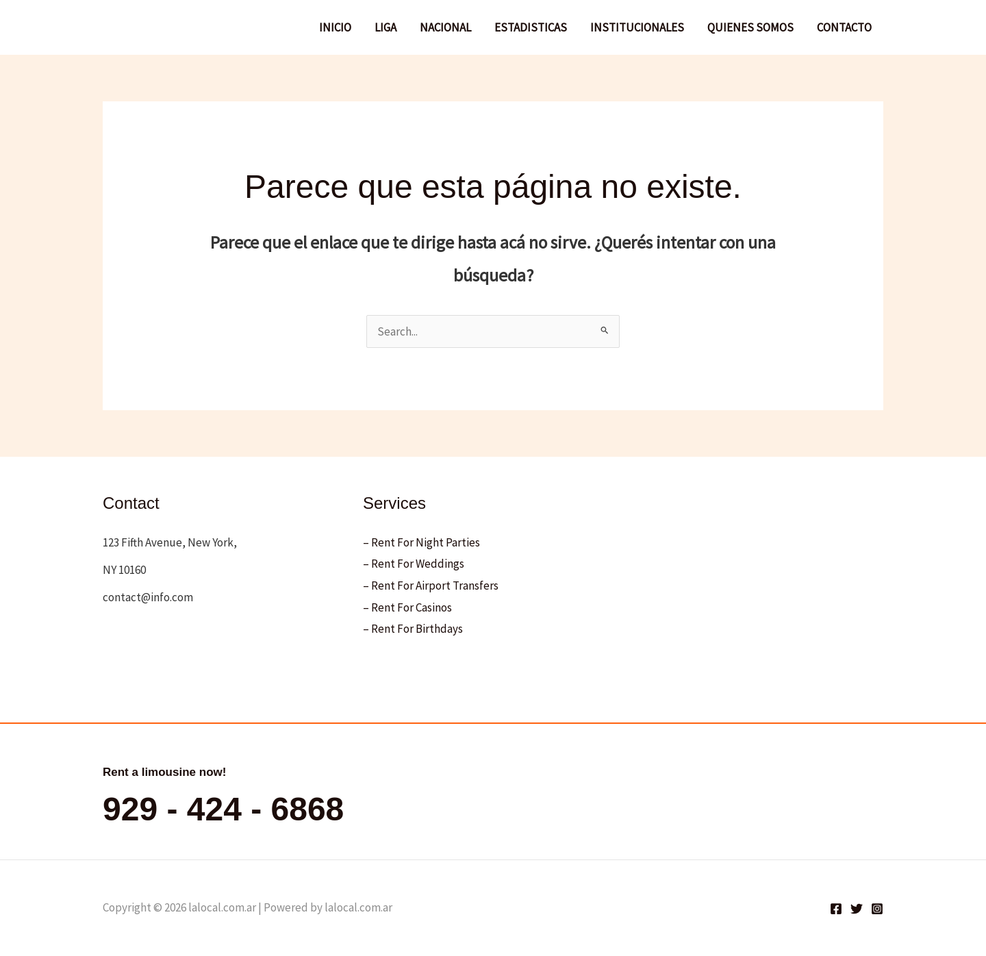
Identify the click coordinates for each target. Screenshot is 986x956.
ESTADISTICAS (530, 27)
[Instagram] (877, 909)
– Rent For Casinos (407, 607)
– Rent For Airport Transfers (430, 585)
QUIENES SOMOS (750, 27)
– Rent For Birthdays (413, 628)
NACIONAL (445, 27)
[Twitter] (856, 909)
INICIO (335, 27)
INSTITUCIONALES (637, 27)
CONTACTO (844, 27)
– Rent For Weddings (413, 563)
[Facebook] (836, 909)
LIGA (385, 27)
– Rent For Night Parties (421, 542)
